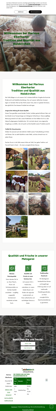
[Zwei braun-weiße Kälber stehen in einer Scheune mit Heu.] (17, 181)
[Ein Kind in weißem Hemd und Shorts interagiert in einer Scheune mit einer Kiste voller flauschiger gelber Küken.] (39, 204)
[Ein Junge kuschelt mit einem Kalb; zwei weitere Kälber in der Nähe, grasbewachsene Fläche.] (39, 159)
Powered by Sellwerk (28, 410)
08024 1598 (8, 390)
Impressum (14, 407)
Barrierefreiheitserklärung (38, 407)
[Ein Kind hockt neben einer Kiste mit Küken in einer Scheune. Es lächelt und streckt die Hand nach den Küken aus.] (17, 204)
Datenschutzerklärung (24, 407)
